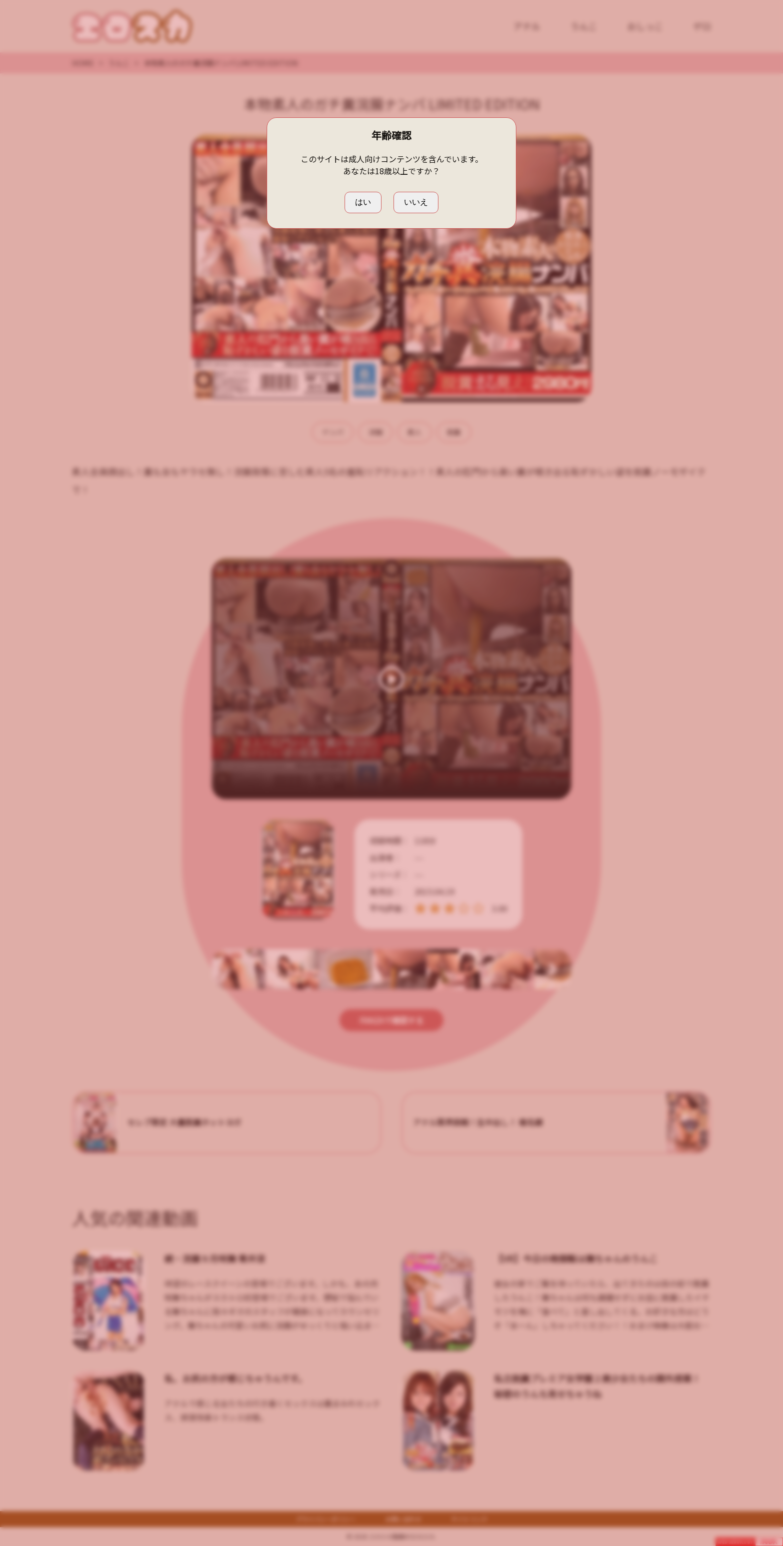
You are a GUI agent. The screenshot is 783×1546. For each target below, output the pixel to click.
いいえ (416, 202)
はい (363, 202)
